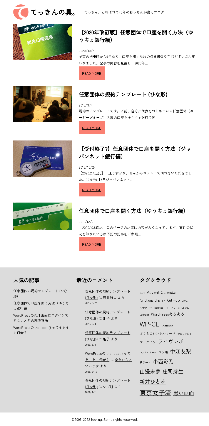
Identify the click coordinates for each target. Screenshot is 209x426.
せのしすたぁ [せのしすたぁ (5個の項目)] (184, 333)
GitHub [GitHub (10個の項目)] (173, 300)
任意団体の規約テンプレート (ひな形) (123, 94)
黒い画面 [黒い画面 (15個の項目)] (183, 393)
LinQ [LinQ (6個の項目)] (184, 300)
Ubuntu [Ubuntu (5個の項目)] (185, 307)
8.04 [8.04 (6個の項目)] (142, 293)
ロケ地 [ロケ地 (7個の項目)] (163, 352)
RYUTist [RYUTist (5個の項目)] (175, 307)
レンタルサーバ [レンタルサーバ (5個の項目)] (148, 352)
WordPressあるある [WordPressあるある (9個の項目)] (168, 314)
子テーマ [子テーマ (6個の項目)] (145, 362)
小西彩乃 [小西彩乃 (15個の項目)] (163, 361)
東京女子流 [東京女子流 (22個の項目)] (155, 392)
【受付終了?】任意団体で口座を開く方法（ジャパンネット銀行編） (135, 152)
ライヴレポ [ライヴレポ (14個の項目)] (171, 341)
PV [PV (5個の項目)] (167, 307)
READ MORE (91, 73)
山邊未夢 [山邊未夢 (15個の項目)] (150, 371)
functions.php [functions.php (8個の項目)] (150, 300)
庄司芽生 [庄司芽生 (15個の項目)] (172, 371)
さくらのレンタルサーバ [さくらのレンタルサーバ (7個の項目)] (158, 333)
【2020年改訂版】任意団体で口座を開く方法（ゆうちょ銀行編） (136, 36)
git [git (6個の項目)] (163, 300)
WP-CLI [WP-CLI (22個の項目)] (150, 323)
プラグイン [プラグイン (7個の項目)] (148, 342)
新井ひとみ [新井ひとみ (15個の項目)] (153, 381)
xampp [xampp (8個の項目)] (167, 325)
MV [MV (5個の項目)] (150, 307)
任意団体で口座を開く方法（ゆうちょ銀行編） (133, 211)
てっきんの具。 (54, 12)
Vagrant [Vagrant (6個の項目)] (144, 314)
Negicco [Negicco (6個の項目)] (159, 307)
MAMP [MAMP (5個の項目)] (143, 307)
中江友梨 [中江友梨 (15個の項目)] (180, 351)
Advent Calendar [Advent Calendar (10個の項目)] (162, 292)
